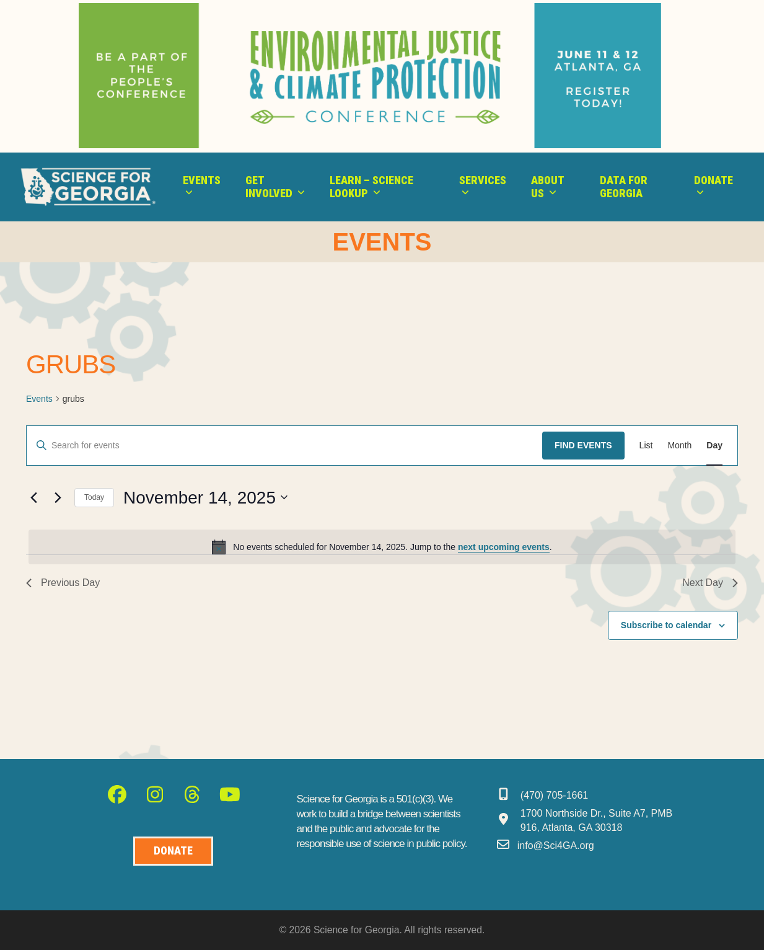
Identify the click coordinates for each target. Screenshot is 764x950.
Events (39, 399)
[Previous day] (33, 497)
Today (94, 497)
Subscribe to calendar (666, 625)
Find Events (583, 445)
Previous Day (63, 582)
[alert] (382, 547)
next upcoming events (504, 547)
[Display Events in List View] (646, 445)
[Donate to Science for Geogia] (173, 851)
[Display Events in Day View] (714, 445)
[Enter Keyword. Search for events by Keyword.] (284, 445)
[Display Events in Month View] (679, 445)
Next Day (710, 582)
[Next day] (57, 497)
